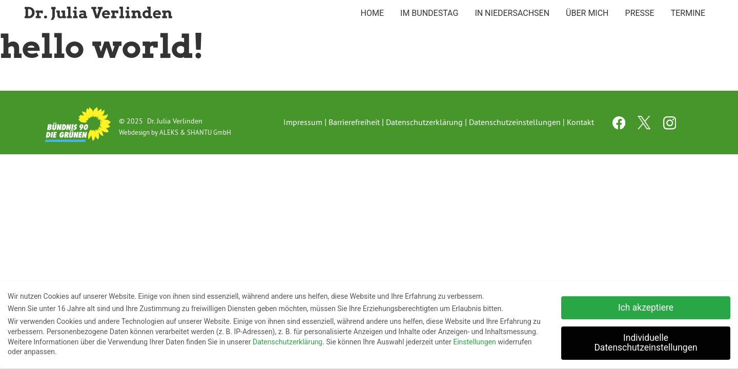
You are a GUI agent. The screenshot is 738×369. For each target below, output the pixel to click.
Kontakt (580, 122)
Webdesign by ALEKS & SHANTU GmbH (175, 132)
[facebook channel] (620, 126)
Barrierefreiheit (354, 122)
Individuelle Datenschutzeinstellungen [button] (645, 341)
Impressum (302, 122)
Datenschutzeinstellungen (515, 122)
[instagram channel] (670, 126)
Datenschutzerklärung (424, 122)
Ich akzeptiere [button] (645, 305)
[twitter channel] (645, 126)
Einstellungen (474, 340)
